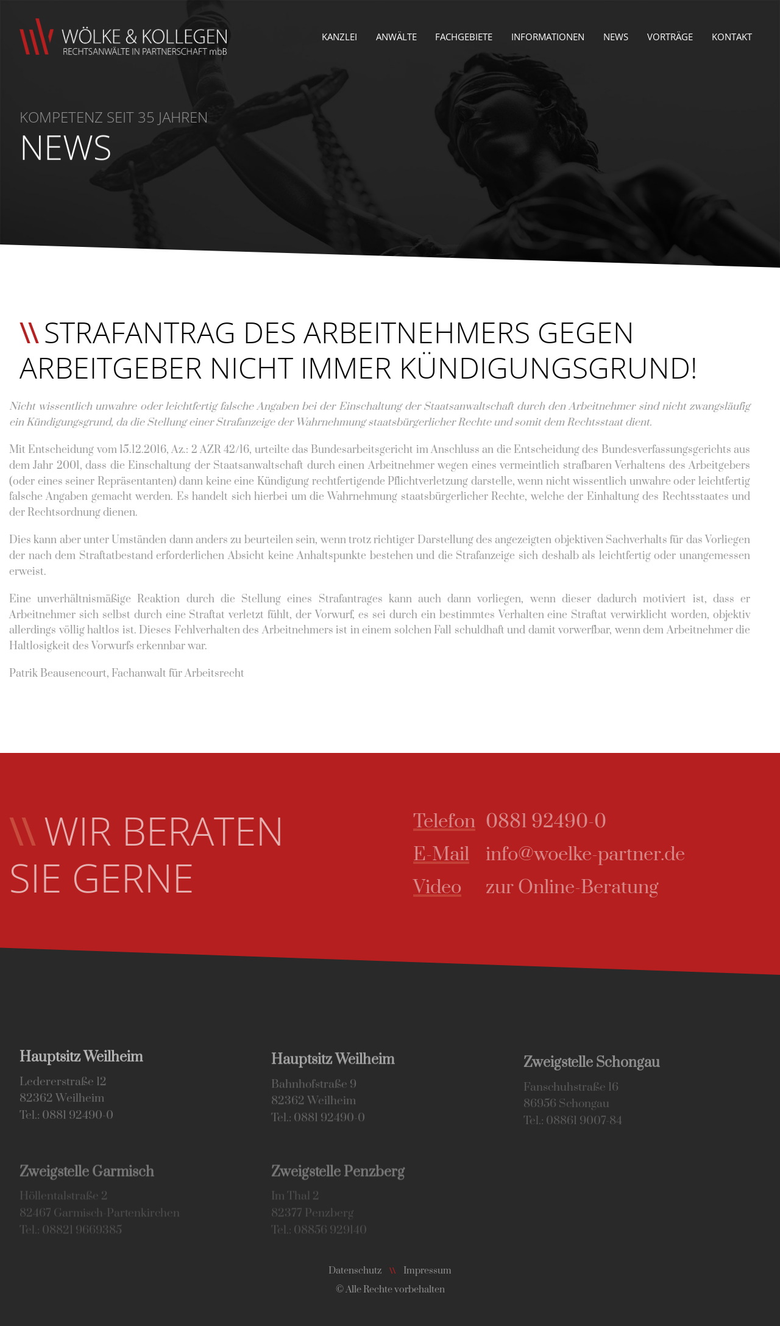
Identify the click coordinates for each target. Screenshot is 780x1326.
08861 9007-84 (584, 1132)
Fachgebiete (463, 36)
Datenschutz (354, 1271)
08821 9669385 (82, 1240)
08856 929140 (330, 1240)
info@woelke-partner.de (597, 854)
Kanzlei (339, 36)
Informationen (547, 36)
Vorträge (670, 36)
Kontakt (732, 36)
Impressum (427, 1271)
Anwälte (396, 36)
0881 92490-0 (557, 821)
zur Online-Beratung (583, 887)
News (615, 36)
